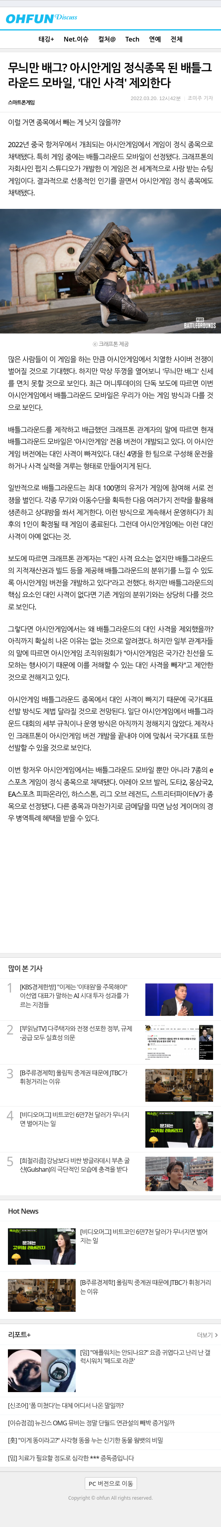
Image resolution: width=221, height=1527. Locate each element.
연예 (155, 39)
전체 (177, 39)
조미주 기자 (200, 98)
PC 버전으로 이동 (111, 1483)
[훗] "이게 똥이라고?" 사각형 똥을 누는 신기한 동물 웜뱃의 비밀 (85, 1440)
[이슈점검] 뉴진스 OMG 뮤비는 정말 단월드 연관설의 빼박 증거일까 (91, 1423)
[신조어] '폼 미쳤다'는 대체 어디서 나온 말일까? (65, 1405)
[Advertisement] (110, 893)
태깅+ (46, 39)
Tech (133, 39)
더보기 (205, 1335)
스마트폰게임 (21, 102)
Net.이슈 (76, 39)
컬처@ (107, 39)
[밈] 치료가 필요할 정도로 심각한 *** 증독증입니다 (71, 1458)
